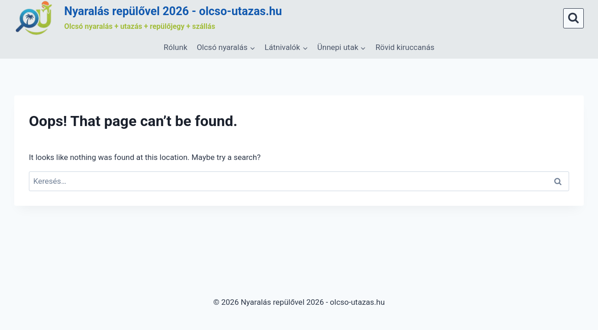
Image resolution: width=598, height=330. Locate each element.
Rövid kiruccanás (405, 47)
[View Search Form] (573, 18)
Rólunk (176, 47)
